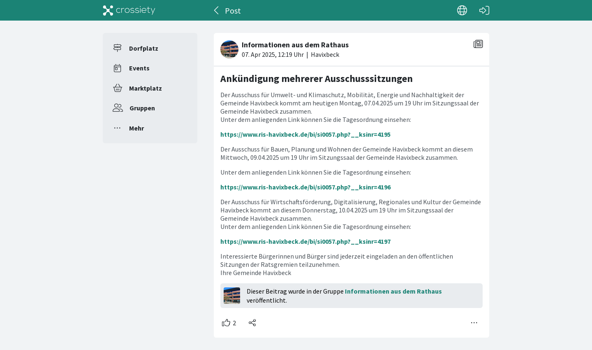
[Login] (484, 10)
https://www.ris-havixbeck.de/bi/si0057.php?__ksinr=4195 (305, 134)
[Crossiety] (129, 10)
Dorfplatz (143, 48)
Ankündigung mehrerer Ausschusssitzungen (316, 78)
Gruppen (142, 108)
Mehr (136, 128)
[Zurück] (217, 10)
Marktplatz (145, 88)
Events (139, 68)
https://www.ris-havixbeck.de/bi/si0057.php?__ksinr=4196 (305, 187)
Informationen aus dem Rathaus (393, 291)
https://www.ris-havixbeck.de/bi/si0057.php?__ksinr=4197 (305, 241)
